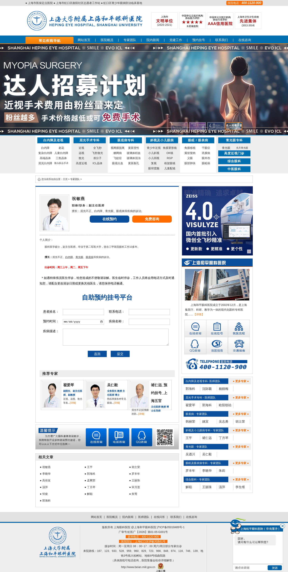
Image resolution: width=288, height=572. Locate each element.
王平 (189, 438)
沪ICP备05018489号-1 (170, 527)
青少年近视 (154, 147)
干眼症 (206, 147)
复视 (154, 163)
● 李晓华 (45, 473)
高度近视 (81, 163)
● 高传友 (45, 480)
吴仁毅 (207, 454)
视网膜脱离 (118, 147)
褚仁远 (207, 438)
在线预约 (109, 219)
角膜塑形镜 (170, 147)
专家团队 (130, 40)
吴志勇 (223, 421)
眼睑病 (206, 163)
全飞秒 (97, 147)
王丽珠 (207, 487)
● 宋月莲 (134, 487)
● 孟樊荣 (90, 480)
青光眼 (226, 147)
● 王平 (89, 467)
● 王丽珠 (134, 480)
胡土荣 (240, 421)
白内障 (45, 147)
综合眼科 (234, 161)
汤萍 (222, 487)
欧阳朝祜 (225, 405)
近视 (81, 147)
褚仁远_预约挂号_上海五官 (159, 393)
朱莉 (222, 470)
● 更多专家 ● (241, 381)
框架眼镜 (169, 163)
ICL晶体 (97, 163)
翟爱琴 (190, 405)
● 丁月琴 (90, 487)
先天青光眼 (242, 147)
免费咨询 (152, 219)
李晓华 (207, 470)
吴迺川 (190, 454)
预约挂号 (198, 40)
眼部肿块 (189, 163)
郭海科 (190, 388)
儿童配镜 (169, 168)
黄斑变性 (133, 147)
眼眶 (191, 140)
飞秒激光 (97, 153)
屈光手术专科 (89, 140)
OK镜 (169, 153)
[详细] (73, 402)
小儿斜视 (153, 153)
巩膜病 (206, 153)
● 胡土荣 (134, 467)
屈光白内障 (45, 163)
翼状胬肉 (189, 153)
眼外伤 (206, 158)
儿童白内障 (61, 153)
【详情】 (198, 314)
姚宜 (205, 421)
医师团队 (143, 517)
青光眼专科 (234, 140)
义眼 (190, 158)
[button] (179, 126)
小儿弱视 (153, 158)
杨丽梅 (223, 388)
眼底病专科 (125, 140)
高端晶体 (45, 158)
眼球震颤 (153, 168)
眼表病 (203, 140)
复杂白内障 (45, 153)
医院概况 (107, 40)
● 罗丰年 (134, 473)
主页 (65, 179)
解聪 (189, 487)
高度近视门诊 (234, 153)
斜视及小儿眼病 (162, 140)
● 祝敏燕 (45, 467)
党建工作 (175, 40)
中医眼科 (234, 169)
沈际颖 (207, 388)
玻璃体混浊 (134, 158)
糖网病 (117, 153)
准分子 (97, 158)
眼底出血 (117, 163)
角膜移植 (189, 147)
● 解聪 (89, 493)
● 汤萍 (44, 487)
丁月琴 (223, 438)
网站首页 (84, 40)
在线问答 (159, 517)
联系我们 (221, 40)
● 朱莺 (133, 493)
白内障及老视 (53, 140)
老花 (61, 147)
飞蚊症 (117, 158)
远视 (81, 153)
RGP (170, 158)
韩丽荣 (190, 421)
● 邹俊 (44, 493)
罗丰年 (190, 470)
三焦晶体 (61, 158)
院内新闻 (152, 40)
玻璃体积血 (134, 153)
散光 (81, 158)
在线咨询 (244, 40)
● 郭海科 (90, 473)
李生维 (240, 487)
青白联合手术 (61, 163)
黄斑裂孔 (133, 163)
